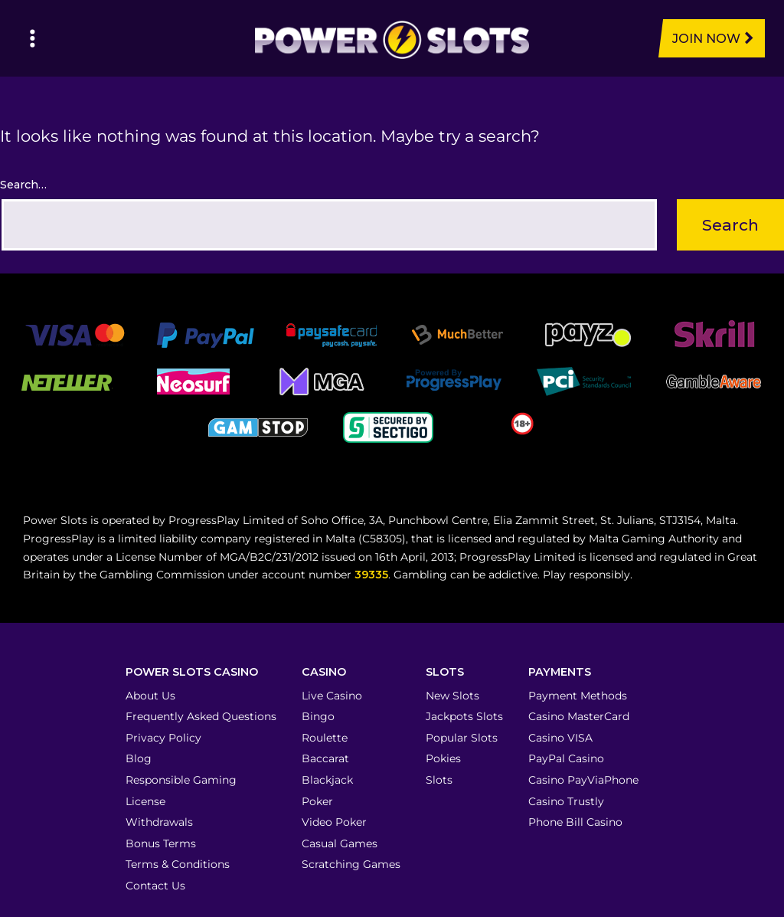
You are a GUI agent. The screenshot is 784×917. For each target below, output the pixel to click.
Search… (23, 185)
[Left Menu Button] (32, 38)
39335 (371, 574)
